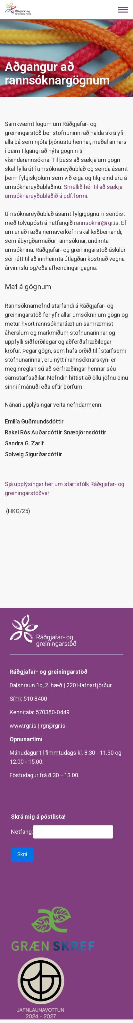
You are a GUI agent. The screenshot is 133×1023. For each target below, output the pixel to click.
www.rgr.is (23, 725)
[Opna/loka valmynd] (123, 10)
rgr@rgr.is (53, 725)
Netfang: (22, 831)
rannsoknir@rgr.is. (97, 222)
